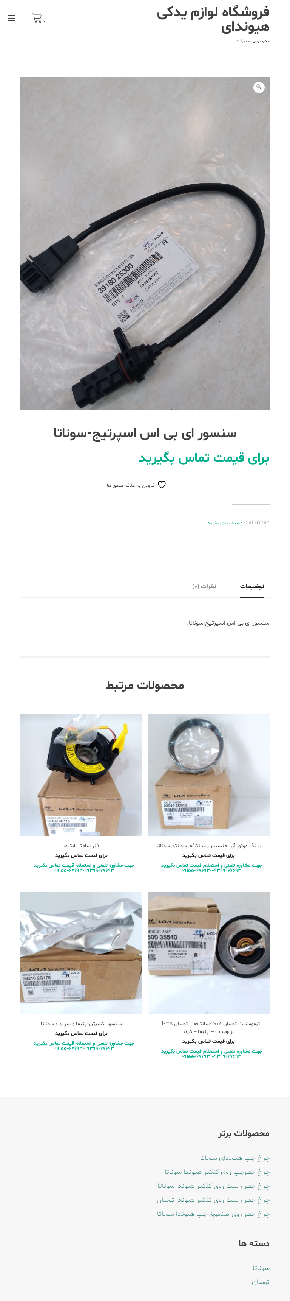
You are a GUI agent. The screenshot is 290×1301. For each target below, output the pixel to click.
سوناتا (261, 1268)
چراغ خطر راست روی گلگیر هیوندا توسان (213, 1200)
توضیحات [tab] (252, 587)
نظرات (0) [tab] (204, 587)
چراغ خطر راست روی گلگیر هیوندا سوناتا (213, 1186)
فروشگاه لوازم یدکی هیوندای (213, 20)
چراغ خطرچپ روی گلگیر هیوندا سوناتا (217, 1172)
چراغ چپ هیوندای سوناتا (235, 1158)
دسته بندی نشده (225, 523)
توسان (261, 1282)
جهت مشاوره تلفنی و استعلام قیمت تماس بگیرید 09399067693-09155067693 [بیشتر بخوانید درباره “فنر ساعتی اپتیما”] (84, 868)
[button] (259, 87)
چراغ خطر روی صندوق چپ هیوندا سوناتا (213, 1214)
